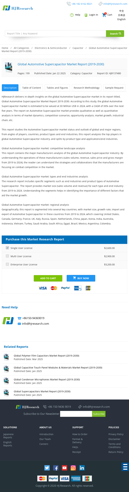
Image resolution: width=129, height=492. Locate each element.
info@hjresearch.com (115, 3)
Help (75, 15)
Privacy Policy (116, 433)
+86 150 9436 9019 (59, 406)
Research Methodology (86, 87)
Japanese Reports (8, 435)
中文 (121, 10)
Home (5, 48)
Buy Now (81, 277)
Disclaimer (114, 438)
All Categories (21, 48)
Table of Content (31, 87)
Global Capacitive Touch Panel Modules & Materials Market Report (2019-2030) (58, 367)
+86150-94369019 (33, 317)
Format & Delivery (77, 440)
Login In (91, 15)
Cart (107, 15)
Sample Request (114, 87)
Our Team (45, 438)
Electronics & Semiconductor (51, 48)
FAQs (75, 446)
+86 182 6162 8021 (82, 3)
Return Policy (116, 451)
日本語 (121, 15)
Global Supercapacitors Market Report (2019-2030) (42, 390)
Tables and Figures (57, 87)
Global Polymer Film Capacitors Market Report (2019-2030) (46, 355)
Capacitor (78, 48)
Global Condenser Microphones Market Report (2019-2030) (47, 379)
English (121, 19)
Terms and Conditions (115, 445)
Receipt (76, 451)
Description (10, 87)
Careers (43, 443)
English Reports (7, 443)
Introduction (46, 433)
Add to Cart (48, 277)
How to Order (80, 433)
